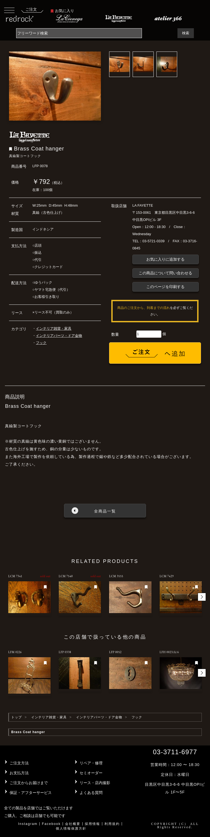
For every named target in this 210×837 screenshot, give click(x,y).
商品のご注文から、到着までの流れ (143, 308)
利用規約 (112, 824)
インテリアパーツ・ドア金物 (59, 336)
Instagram (27, 824)
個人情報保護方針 (71, 828)
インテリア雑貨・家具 (53, 328)
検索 (185, 33)
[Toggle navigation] (9, 10)
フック (41, 343)
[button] (202, 597)
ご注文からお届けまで (29, 783)
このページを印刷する (165, 286)
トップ (16, 717)
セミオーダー (91, 773)
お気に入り (62, 10)
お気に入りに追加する (165, 259)
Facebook (51, 824)
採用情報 (92, 824)
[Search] (79, 33)
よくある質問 (91, 792)
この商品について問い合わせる (165, 273)
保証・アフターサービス (31, 792)
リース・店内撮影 (95, 783)
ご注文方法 (19, 763)
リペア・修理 (91, 763)
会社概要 (72, 824)
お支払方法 (19, 773)
